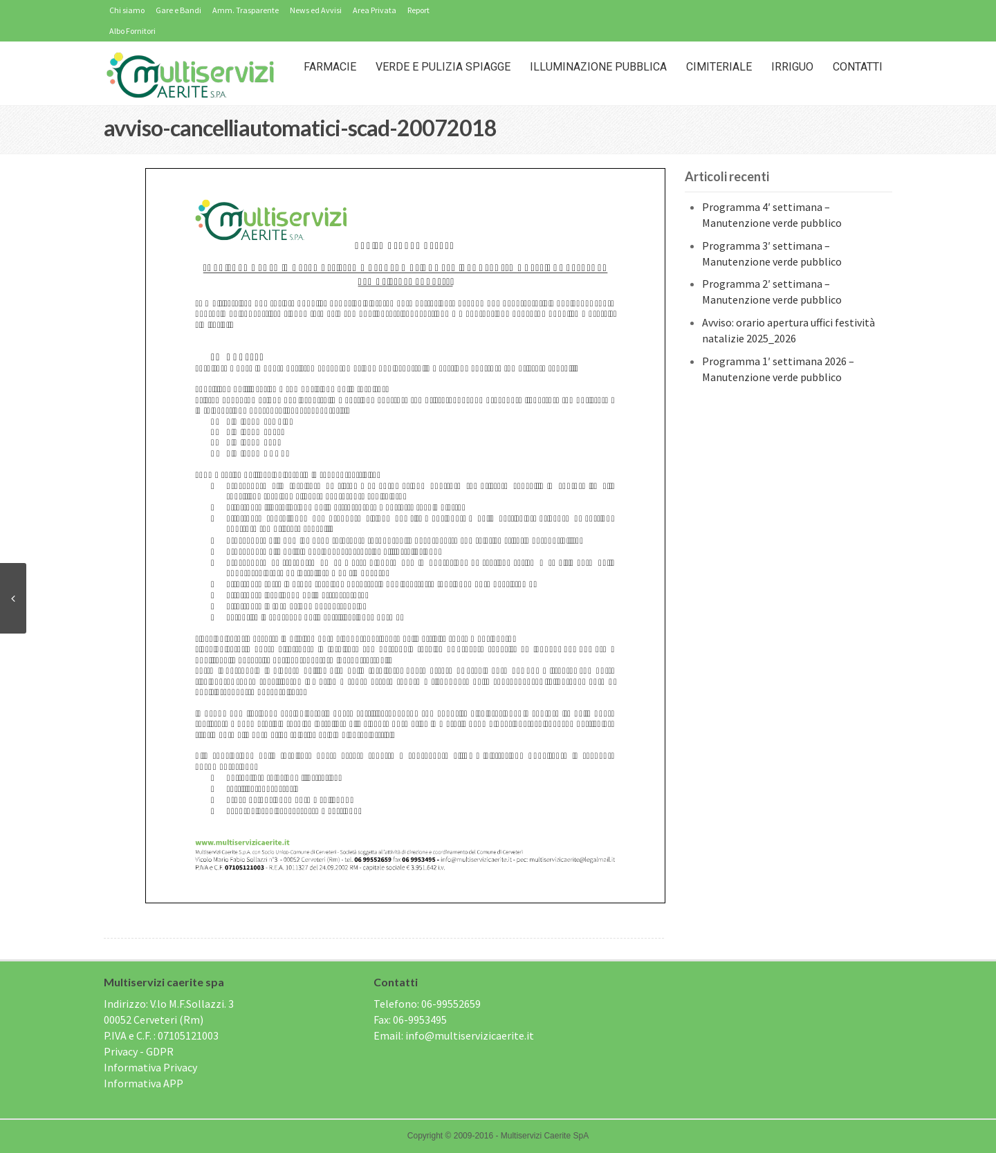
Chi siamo (127, 10)
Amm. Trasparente (245, 10)
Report (418, 10)
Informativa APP (143, 1083)
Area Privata (374, 10)
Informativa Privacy (150, 1067)
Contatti (858, 66)
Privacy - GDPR (139, 1051)
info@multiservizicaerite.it (469, 1035)
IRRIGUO (792, 66)
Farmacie (330, 66)
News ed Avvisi (316, 10)
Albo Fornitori (132, 31)
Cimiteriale (719, 66)
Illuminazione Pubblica (598, 66)
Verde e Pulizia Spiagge (443, 66)
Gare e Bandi (178, 10)
